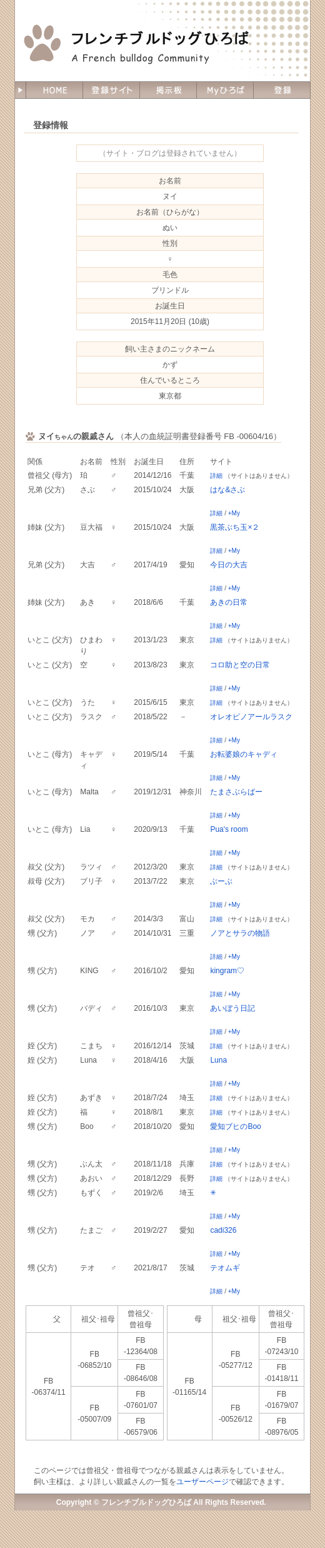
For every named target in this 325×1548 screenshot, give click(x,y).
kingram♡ (227, 970)
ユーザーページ (202, 1481)
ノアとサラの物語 (240, 933)
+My (234, 513)
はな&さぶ (227, 489)
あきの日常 (229, 602)
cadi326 (223, 1230)
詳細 (216, 475)
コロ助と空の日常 (240, 664)
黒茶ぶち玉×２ (234, 527)
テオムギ (225, 1267)
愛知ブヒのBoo (235, 1126)
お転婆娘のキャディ (244, 754)
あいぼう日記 (232, 1008)
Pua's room (229, 829)
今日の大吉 (229, 564)
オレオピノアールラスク (251, 716)
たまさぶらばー (236, 791)
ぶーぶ (221, 881)
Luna (218, 1060)
